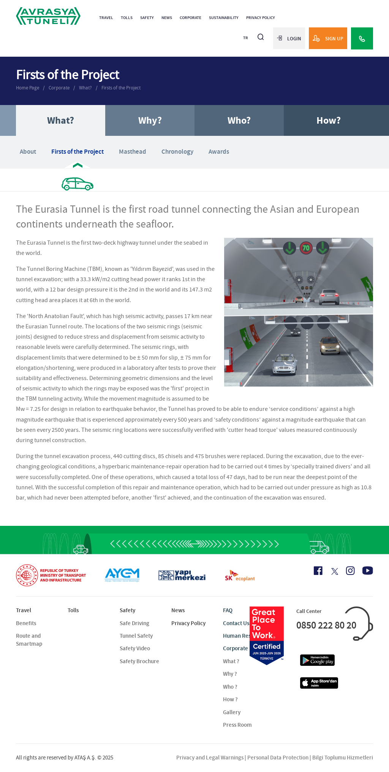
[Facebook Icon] (318, 570)
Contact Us (236, 623)
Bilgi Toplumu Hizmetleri (342, 757)
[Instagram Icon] (350, 570)
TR (245, 38)
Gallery (231, 712)
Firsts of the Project (121, 87)
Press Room (237, 725)
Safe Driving (134, 623)
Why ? (230, 674)
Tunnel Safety (136, 636)
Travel (106, 18)
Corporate (190, 18)
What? (85, 87)
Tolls (127, 18)
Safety (147, 18)
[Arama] (260, 33)
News (166, 18)
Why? (150, 120)
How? (328, 120)
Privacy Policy (260, 18)
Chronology (177, 151)
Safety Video (135, 648)
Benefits (26, 623)
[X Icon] (334, 571)
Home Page (27, 87)
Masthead (132, 151)
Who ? (230, 687)
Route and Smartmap (29, 640)
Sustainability (224, 18)
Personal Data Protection (277, 757)
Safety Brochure (139, 661)
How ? (230, 699)
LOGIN (289, 38)
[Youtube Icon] (367, 570)
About (28, 151)
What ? (231, 661)
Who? (239, 120)
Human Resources (245, 636)
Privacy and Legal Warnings (210, 757)
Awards (219, 151)
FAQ (227, 610)
